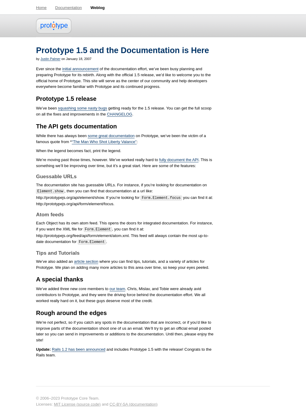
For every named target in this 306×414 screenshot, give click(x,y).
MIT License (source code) (77, 402)
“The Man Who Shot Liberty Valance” (104, 142)
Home (41, 7)
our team (117, 286)
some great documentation (111, 136)
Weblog (97, 7)
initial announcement (80, 69)
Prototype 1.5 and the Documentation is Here (122, 50)
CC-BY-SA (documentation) (134, 402)
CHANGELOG (119, 114)
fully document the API (178, 160)
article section (86, 259)
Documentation (68, 7)
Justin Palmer (51, 59)
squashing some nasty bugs (82, 108)
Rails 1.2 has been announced (78, 347)
